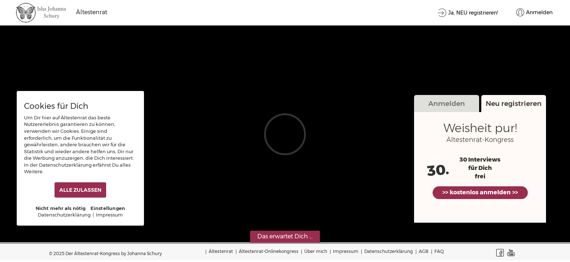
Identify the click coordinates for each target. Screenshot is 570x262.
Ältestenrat (221, 251)
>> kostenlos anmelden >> (480, 192)
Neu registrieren (514, 103)
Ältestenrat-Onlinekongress (268, 251)
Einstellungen (108, 208)
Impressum (345, 251)
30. (438, 170)
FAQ (439, 251)
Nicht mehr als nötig (61, 208)
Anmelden (446, 103)
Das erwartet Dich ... (285, 236)
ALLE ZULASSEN (80, 190)
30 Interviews (480, 159)
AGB (424, 251)
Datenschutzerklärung (388, 251)
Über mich (315, 251)
